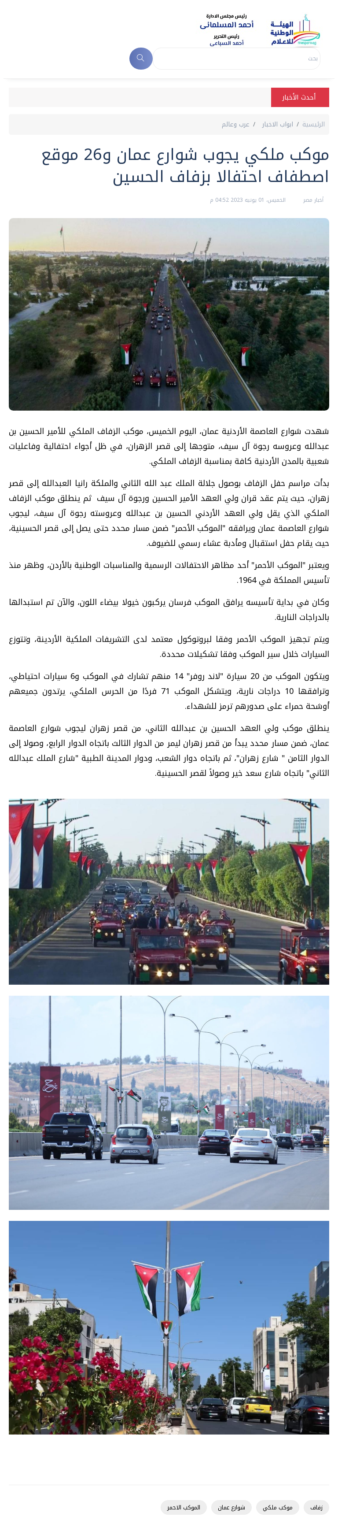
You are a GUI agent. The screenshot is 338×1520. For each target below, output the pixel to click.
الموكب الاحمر (183, 1507)
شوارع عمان (231, 1507)
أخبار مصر (312, 200)
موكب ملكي (278, 1507)
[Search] (236, 59)
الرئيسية (313, 124)
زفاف (316, 1507)
